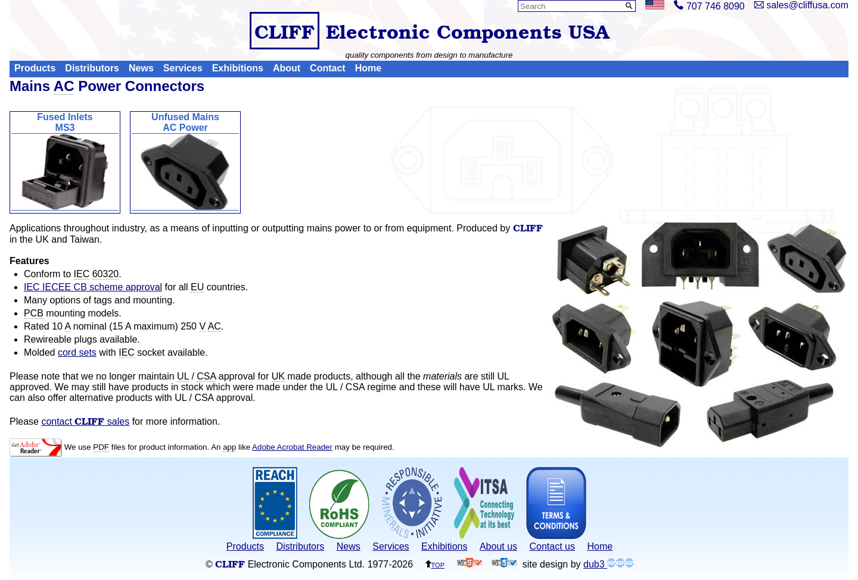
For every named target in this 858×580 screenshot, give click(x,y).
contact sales (85, 421)
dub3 (608, 564)
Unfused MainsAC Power (185, 161)
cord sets (77, 352)
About (286, 69)
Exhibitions (237, 69)
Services (183, 69)
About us (498, 546)
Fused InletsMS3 (65, 161)
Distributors (92, 69)
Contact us (552, 546)
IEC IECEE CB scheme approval (93, 287)
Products (34, 69)
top (434, 564)
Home (368, 69)
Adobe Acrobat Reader (292, 447)
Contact (328, 69)
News (141, 69)
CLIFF (284, 31)
